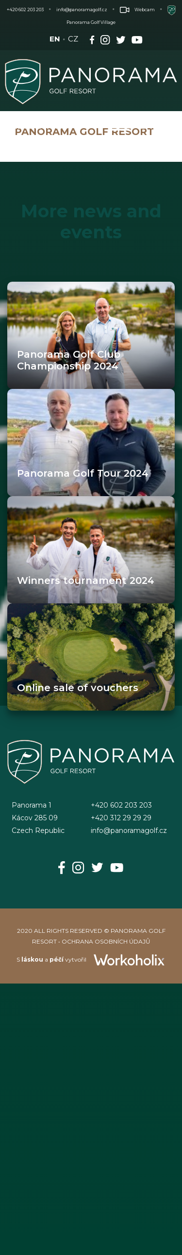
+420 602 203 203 (25, 9)
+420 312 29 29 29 (121, 817)
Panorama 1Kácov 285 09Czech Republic (38, 818)
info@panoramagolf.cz (81, 9)
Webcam (137, 9)
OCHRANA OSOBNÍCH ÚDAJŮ (106, 941)
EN (55, 38)
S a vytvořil (91, 959)
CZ (73, 38)
